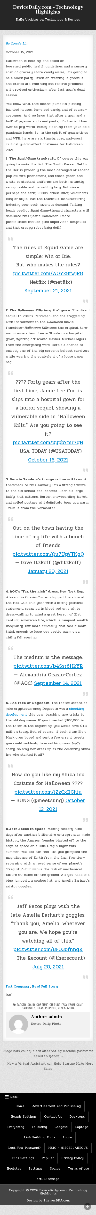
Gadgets (61, 1127)
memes (62, 1008)
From (71, 1005)
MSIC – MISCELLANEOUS (68, 1147)
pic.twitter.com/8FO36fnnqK (48, 949)
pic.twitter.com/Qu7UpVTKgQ (48, 554)
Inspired (50, 1008)
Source (55, 1168)
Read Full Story (45, 986)
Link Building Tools (39, 1137)
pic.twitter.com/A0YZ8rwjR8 (48, 273)
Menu (14, 1097)
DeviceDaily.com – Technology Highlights (48, 9)
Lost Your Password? (24, 1147)
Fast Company (17, 986)
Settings (35, 1168)
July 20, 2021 (48, 967)
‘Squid (31, 1005)
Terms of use (78, 1168)
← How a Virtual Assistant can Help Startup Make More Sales (48, 1066)
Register (14, 1168)
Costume (42, 1005)
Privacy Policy (72, 1158)
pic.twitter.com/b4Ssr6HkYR (48, 666)
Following (39, 1127)
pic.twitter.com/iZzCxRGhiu (48, 792)
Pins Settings (23, 1158)
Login (67, 1137)
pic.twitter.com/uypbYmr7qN (48, 442)
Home (20, 1106)
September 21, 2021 (48, 290)
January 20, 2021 (48, 571)
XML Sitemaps (47, 1179)
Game (79, 1005)
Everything (15, 1127)
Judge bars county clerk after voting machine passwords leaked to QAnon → (48, 1054)
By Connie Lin (16, 43)
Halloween (28, 1008)
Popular (48, 1158)
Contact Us (53, 1116)
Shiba (70, 1008)
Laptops (81, 1127)
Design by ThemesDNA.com (48, 1200)
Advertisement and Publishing (56, 1106)
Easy (64, 1005)
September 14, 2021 (58, 683)
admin (55, 1017)
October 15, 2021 (48, 460)
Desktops (77, 1116)
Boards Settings (24, 1116)
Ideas (40, 1008)
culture (54, 1005)
